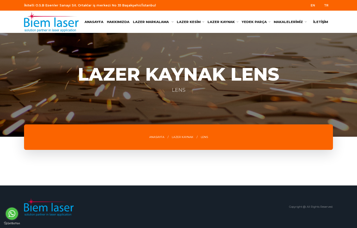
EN (313, 5)
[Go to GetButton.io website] (12, 223)
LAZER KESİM (190, 22)
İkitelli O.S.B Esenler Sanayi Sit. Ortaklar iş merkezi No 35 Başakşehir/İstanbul (90, 5)
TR (326, 5)
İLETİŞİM (320, 22)
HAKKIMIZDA (118, 22)
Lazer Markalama (153, 22)
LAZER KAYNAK (223, 22)
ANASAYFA (94, 22)
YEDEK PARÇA (256, 22)
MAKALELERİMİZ (290, 22)
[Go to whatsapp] (12, 213)
